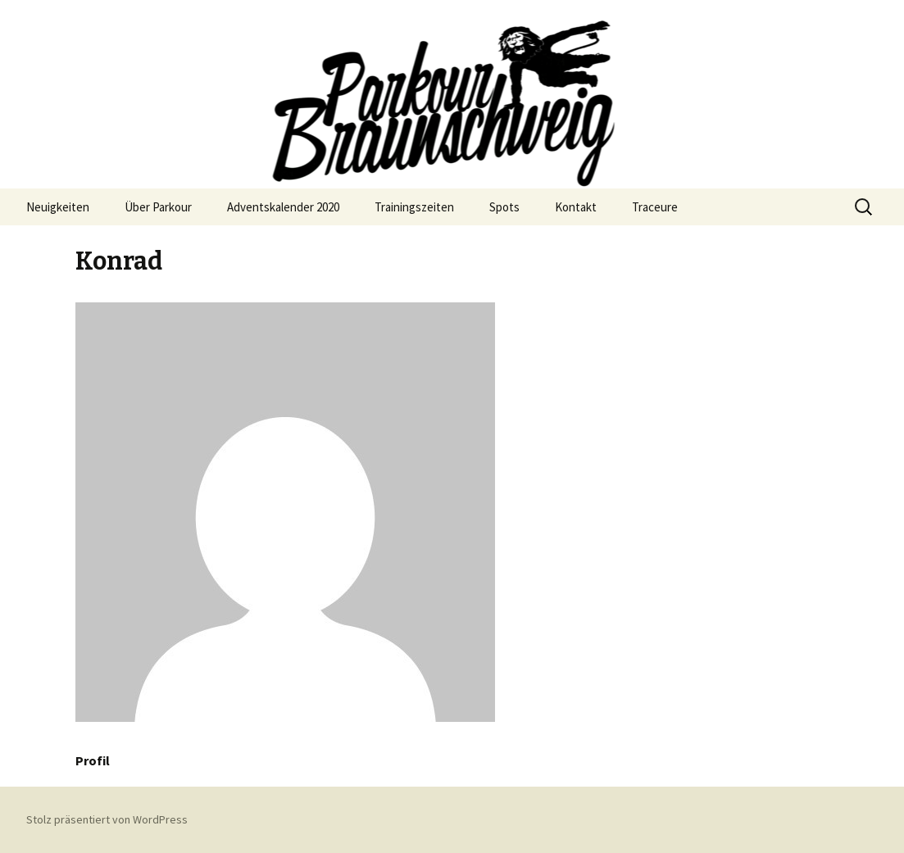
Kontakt (576, 207)
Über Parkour (158, 207)
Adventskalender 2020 (283, 207)
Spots (504, 207)
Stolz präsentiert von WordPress (107, 819)
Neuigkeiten (57, 207)
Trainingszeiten (414, 207)
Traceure (655, 207)
